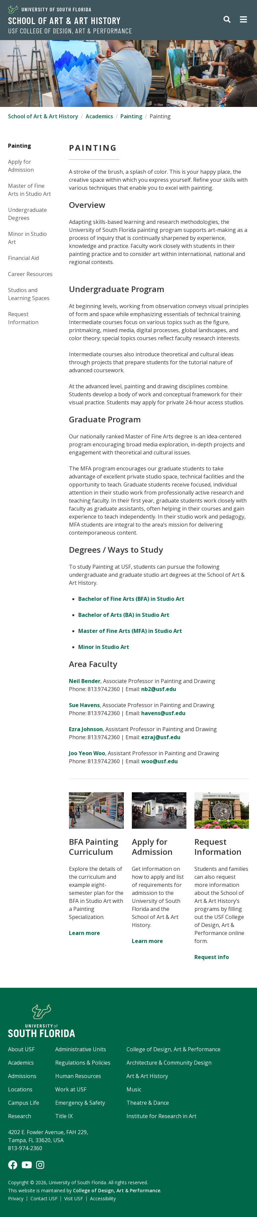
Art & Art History (147, 1076)
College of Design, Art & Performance (173, 1049)
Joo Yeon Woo (87, 753)
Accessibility (103, 1198)
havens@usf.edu (163, 713)
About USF (21, 1049)
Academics (99, 116)
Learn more (84, 933)
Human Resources (78, 1076)
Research (19, 1116)
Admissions (22, 1076)
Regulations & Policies (82, 1062)
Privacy (15, 1198)
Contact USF (44, 1198)
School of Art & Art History (64, 20)
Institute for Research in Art (161, 1116)
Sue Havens (84, 705)
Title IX (64, 1116)
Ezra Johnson (86, 729)
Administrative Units (80, 1049)
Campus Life (23, 1102)
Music (133, 1089)
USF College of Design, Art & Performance (70, 31)
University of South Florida (49, 9)
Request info (211, 957)
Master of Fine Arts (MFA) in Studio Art (130, 631)
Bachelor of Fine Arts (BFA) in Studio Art (131, 598)
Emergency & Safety (80, 1102)
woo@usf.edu (160, 761)
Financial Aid (23, 258)
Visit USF (73, 1198)
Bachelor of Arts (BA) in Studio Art (123, 615)
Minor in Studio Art (103, 647)
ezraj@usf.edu (160, 737)
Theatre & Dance (147, 1102)
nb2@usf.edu (158, 689)
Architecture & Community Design (168, 1062)
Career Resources (30, 274)
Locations (20, 1089)
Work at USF (70, 1089)
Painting (131, 116)
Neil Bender (84, 681)
